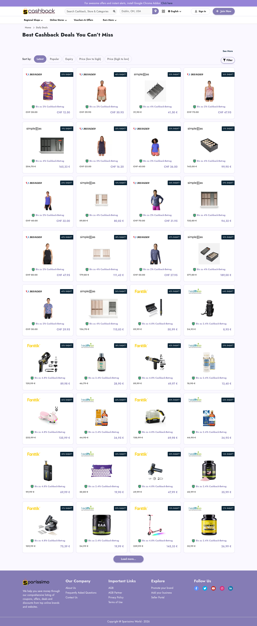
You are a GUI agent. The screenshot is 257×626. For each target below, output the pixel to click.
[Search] (91, 11)
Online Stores (57, 20)
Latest (40, 59)
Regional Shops (32, 20)
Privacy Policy (115, 597)
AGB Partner (115, 593)
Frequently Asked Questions (81, 593)
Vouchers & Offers (83, 20)
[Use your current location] (155, 11)
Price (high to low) (118, 59)
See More (228, 51)
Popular (54, 59)
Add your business (161, 593)
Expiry (69, 59)
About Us (71, 588)
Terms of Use (115, 602)
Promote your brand (162, 588)
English (173, 11)
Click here (166, 3)
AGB (110, 588)
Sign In (200, 11)
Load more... (128, 559)
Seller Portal (158, 597)
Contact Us (71, 597)
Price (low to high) (90, 59)
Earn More (108, 20)
